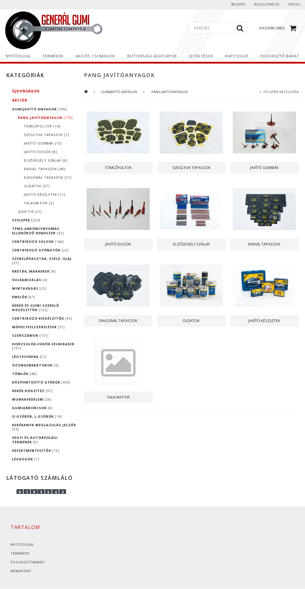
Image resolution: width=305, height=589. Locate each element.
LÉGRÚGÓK (25, 459)
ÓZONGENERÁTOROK (35, 365)
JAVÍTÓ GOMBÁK (43, 143)
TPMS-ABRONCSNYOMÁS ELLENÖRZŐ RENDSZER (38, 230)
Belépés (238, 4)
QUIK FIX (30, 211)
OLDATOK (37, 186)
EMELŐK (23, 297)
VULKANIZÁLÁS (29, 280)
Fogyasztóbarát (28, 562)
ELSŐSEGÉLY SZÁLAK (45, 160)
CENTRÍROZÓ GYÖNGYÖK (40, 250)
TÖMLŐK (24, 373)
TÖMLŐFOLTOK (42, 126)
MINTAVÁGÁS (29, 288)
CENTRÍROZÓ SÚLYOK (38, 241)
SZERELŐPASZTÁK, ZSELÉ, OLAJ (42, 260)
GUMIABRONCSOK (32, 408)
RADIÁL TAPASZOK (44, 169)
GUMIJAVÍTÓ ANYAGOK (39, 109)
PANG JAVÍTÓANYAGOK (45, 117)
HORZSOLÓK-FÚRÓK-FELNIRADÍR (43, 346)
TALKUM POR (39, 203)
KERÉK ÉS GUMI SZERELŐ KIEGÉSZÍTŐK (35, 307)
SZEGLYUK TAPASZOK (46, 134)
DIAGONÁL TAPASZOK (48, 177)
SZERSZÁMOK (30, 335)
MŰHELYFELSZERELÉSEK (38, 327)
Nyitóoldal (22, 544)
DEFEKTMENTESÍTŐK (35, 450)
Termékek (20, 553)
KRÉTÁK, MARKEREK (34, 271)
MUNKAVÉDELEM (32, 399)
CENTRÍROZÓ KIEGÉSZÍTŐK (42, 318)
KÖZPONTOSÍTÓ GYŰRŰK (41, 382)
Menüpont (21, 571)
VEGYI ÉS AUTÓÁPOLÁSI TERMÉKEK (35, 439)
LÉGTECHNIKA (29, 356)
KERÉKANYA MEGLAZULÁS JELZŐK (44, 427)
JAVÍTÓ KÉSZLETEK (44, 194)
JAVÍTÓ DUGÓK (40, 152)
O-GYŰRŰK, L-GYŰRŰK (37, 416)
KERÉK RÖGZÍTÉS (32, 391)
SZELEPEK (26, 220)
